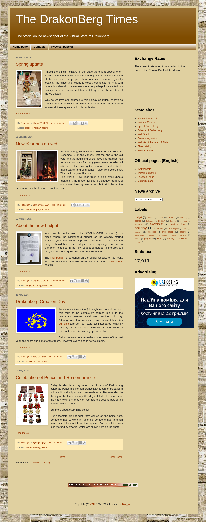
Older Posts (115, 457)
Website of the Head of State (153, 142)
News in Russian (146, 150)
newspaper (139, 235)
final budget (57, 257)
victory (137, 242)
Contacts (39, 46)
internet (159, 228)
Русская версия (62, 46)
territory (170, 238)
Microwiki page (145, 181)
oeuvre (151, 235)
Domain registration (148, 138)
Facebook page (146, 177)
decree (138, 221)
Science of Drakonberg (150, 130)
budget (28, 285)
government (48, 285)
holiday (37, 128)
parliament (162, 235)
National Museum (147, 122)
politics (137, 239)
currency (183, 217)
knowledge (172, 228)
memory (36, 447)
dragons (29, 128)
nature (45, 128)
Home (62, 457)
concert (160, 217)
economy (37, 285)
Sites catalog (144, 146)
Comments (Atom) (40, 462)
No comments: (58, 123)
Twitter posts (144, 169)
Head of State (177, 224)
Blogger (126, 504)
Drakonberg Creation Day (40, 301)
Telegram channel (147, 173)
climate (150, 217)
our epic (64, 323)
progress (148, 238)
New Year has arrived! (37, 143)
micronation (168, 232)
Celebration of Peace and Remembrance (55, 377)
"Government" (115, 261)
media (184, 228)
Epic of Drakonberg (148, 126)
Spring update (29, 64)
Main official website (148, 118)
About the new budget (37, 225)
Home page (20, 46)
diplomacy (150, 221)
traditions (44, 209)
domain (161, 221)
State (44, 361)
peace (44, 447)
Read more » (23, 113)
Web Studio (144, 134)
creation (28, 361)
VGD (92, 504)
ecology (183, 221)
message (151, 232)
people (36, 209)
